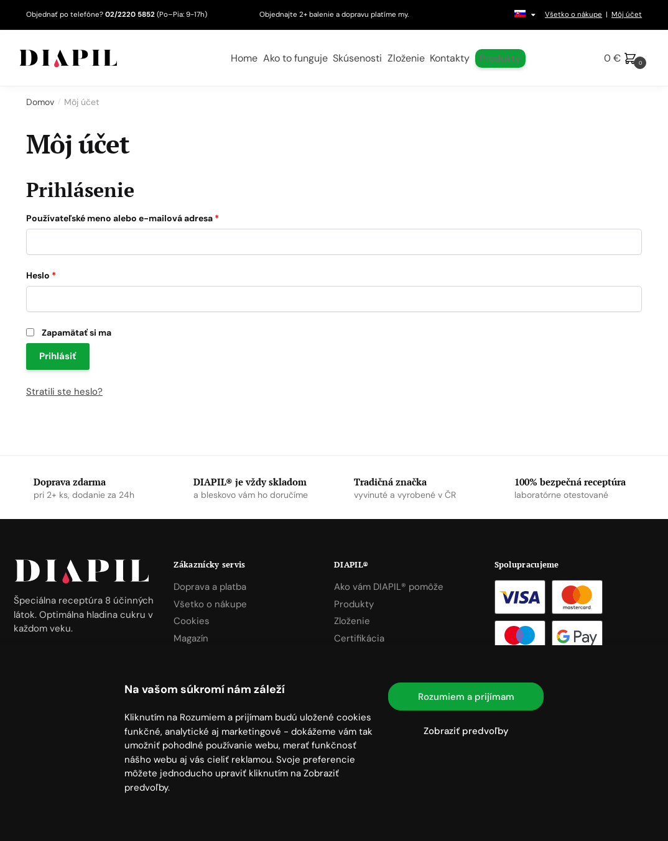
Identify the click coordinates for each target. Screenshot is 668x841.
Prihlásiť (58, 356)
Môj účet (626, 14)
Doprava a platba (210, 587)
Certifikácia (359, 638)
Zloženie (352, 621)
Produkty (354, 604)
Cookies (192, 621)
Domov (40, 102)
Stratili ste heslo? (64, 391)
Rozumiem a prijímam (466, 697)
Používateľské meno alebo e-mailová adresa (122, 218)
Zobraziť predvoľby (466, 731)
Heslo (41, 275)
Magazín (191, 638)
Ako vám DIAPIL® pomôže (388, 587)
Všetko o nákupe (573, 14)
